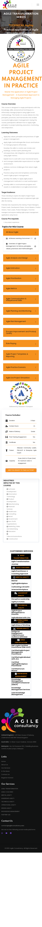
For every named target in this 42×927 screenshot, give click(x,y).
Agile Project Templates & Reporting (17, 355)
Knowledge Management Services (21, 688)
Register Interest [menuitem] (7, 778)
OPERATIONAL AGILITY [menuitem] (8, 805)
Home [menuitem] (3, 761)
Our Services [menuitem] (5, 768)
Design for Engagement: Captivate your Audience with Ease (19, 634)
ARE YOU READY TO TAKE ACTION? (21, 470)
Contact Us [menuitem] (5, 774)
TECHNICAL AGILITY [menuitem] (7, 802)
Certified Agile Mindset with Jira (21, 658)
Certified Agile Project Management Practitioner (21, 652)
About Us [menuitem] (4, 765)
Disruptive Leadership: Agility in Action (21, 600)
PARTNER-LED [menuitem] (5, 815)
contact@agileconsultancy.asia (12, 826)
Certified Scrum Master (18, 670)
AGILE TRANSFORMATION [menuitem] (9, 789)
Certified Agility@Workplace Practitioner (20, 664)
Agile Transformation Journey (20, 562)
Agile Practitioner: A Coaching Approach (20, 572)
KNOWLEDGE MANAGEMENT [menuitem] (10, 811)
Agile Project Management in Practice (18, 612)
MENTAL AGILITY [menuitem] (6, 795)
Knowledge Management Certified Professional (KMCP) (20, 682)
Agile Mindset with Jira (21, 617)
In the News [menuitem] (5, 771)
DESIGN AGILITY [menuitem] (6, 808)
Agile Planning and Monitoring (18, 311)
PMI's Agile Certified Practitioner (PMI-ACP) (21, 646)
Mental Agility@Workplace (20, 582)
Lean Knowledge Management (18, 693)
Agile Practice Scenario (16, 367)
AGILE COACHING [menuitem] (7, 792)
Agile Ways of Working (21, 625)
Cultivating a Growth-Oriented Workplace (21, 588)
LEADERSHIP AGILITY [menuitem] (7, 798)
